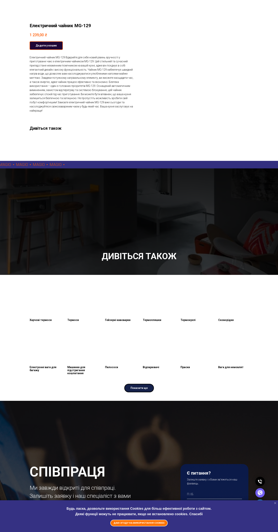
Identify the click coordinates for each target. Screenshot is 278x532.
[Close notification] (275, 503)
